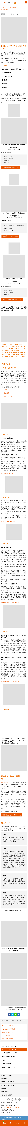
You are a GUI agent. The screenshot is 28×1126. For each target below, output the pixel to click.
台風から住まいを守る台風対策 (10, 681)
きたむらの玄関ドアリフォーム (10, 1082)
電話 (25, 1123)
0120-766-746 (7, 1107)
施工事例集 (5, 1078)
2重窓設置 (6, 393)
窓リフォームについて (7, 1025)
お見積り (17, 1123)
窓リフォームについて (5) (9, 1049)
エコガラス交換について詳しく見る (12, 299)
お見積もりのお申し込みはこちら (12, 815)
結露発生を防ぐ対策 (7, 473)
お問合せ (10, 1123)
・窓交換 (4, 1060)
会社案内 (4, 1088)
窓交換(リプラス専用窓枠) (8, 1029)
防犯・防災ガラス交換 (7, 1038)
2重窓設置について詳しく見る (11, 167)
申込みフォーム (5, 782)
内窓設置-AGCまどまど (8, 1032)
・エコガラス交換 (6, 1064)
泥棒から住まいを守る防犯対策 (10, 602)
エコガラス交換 (8, 396)
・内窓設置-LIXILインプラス (9, 1053)
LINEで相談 (3, 1123)
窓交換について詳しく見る (10, 236)
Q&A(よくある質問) (7, 1095)
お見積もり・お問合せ (7, 1075)
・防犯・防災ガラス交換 (8, 1067)
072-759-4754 (15, 1107)
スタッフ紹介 (5, 1091)
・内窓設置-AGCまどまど (8, 1056)
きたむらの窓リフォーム (8, 1085)
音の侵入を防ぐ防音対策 (8, 521)
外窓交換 (6, 390)
